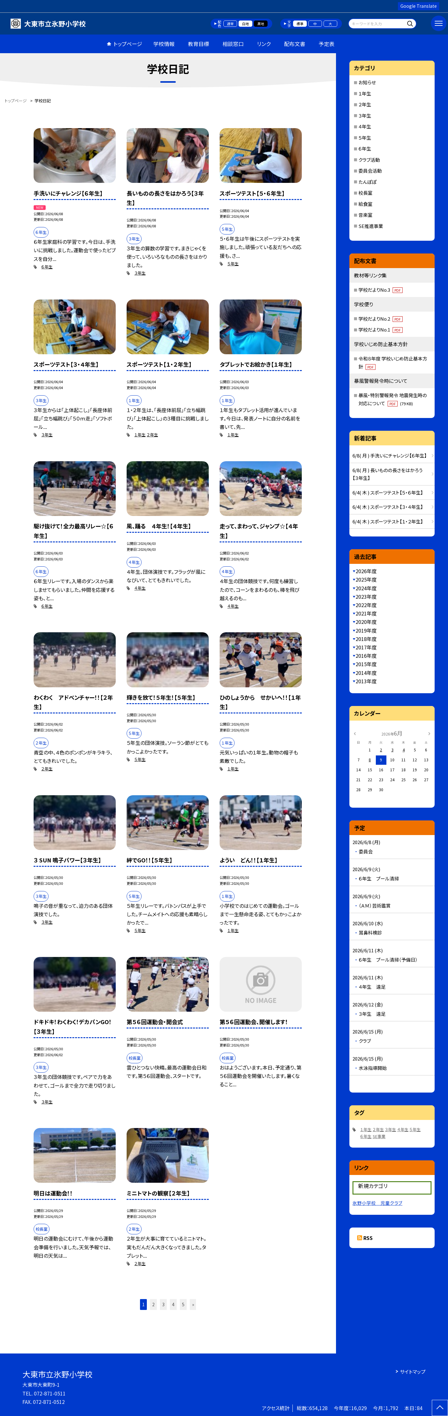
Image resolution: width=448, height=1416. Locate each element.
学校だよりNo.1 (380, 329)
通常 (230, 23)
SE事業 (379, 1136)
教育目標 (198, 44)
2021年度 (366, 613)
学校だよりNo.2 (380, 318)
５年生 (233, 264)
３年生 (140, 273)
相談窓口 (233, 44)
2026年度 (366, 571)
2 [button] (153, 1304)
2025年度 (366, 579)
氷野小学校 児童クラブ (377, 1203)
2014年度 (366, 672)
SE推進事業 (370, 226)
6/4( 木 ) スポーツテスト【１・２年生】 (387, 521)
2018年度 (366, 639)
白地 (245, 23)
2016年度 (366, 655)
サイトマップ (413, 1371)
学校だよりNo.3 (380, 289)
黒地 (260, 23)
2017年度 (366, 647)
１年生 (140, 435)
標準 (299, 23)
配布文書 (294, 44)
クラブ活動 (369, 159)
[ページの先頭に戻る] (440, 1408)
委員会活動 (370, 170)
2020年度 (366, 621)
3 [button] (163, 1304)
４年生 (140, 588)
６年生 (47, 267)
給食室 (365, 204)
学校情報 (164, 44)
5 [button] (183, 1304)
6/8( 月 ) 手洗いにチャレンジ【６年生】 (389, 455)
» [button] (193, 1304)
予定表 (326, 44)
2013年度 (366, 681)
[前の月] (355, 733)
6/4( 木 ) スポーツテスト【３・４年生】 (387, 507)
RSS (368, 1238)
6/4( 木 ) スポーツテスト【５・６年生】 (387, 492)
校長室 (365, 192)
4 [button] (173, 1304)
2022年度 (366, 605)
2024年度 (366, 588)
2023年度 (366, 596)
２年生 (152, 435)
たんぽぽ (367, 182)
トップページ (128, 44)
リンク (264, 44)
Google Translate (418, 6)
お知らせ (367, 82)
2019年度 (366, 630)
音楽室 (365, 214)
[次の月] (429, 733)
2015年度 (366, 664)
